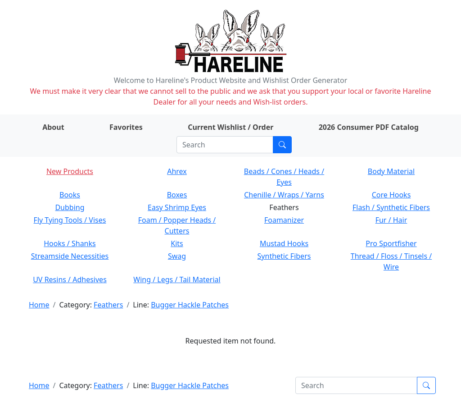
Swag (177, 256)
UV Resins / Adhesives (70, 279)
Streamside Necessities (70, 256)
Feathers (108, 305)
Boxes (177, 195)
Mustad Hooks (284, 243)
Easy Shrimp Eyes (177, 207)
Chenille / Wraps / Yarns (284, 195)
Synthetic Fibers (284, 256)
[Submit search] (282, 144)
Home (39, 305)
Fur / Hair (391, 220)
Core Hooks (391, 195)
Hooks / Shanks (69, 243)
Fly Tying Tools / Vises (70, 220)
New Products (69, 171)
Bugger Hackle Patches (190, 305)
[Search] (224, 144)
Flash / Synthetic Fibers (391, 207)
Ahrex (177, 171)
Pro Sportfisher (391, 243)
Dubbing (69, 207)
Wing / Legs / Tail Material (176, 279)
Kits (177, 243)
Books (69, 195)
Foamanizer (284, 220)
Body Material (391, 171)
